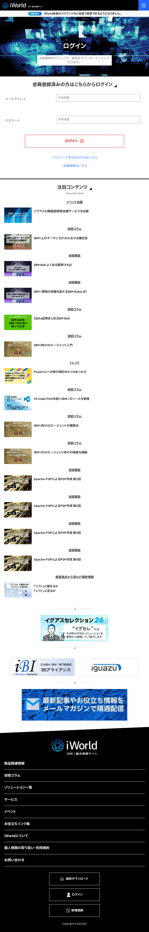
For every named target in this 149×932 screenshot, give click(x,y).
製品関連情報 (14, 763)
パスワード (12, 121)
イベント (10, 811)
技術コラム (12, 775)
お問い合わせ (14, 860)
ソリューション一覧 (18, 787)
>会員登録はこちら (74, 166)
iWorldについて (16, 836)
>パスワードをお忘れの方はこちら (74, 157)
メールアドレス (15, 99)
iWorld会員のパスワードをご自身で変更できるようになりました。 (82, 14)
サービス (10, 799)
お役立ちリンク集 (17, 824)
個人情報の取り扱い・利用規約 (26, 848)
